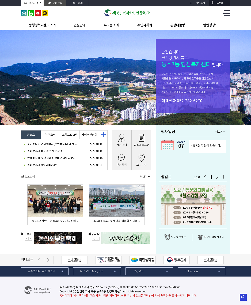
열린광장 (210, 25)
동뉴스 (31, 134)
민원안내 (79, 25)
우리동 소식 (111, 25)
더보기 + (145, 176)
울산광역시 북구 (32, 3)
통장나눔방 (177, 25)
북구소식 (50, 134)
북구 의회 (78, 3)
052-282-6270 (189, 101)
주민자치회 (144, 25)
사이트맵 (200, 3)
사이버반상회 (89, 134)
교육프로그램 (70, 134)
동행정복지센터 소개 (42, 25)
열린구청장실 (55, 3)
